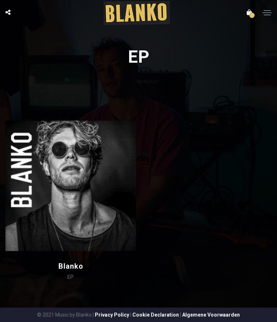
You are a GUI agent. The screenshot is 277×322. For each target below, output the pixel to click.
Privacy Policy (112, 315)
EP (70, 277)
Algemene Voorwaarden (211, 315)
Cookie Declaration (155, 315)
